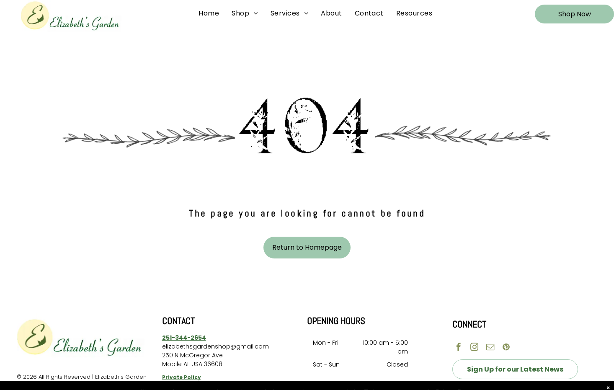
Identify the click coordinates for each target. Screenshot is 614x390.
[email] (490, 348)
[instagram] (474, 348)
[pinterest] (506, 348)
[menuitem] (208, 13)
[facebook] (458, 348)
